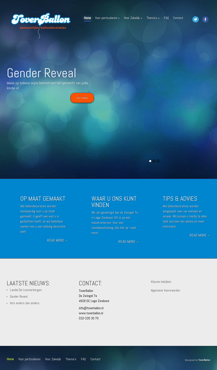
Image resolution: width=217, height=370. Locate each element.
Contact (178, 18)
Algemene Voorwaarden (165, 290)
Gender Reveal (41, 73)
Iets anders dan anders (24, 303)
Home (87, 18)
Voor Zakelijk (133, 18)
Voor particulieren (107, 18)
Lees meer (82, 98)
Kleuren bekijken (161, 281)
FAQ (166, 18)
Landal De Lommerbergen (26, 290)
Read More (57, 240)
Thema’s (153, 18)
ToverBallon (204, 360)
